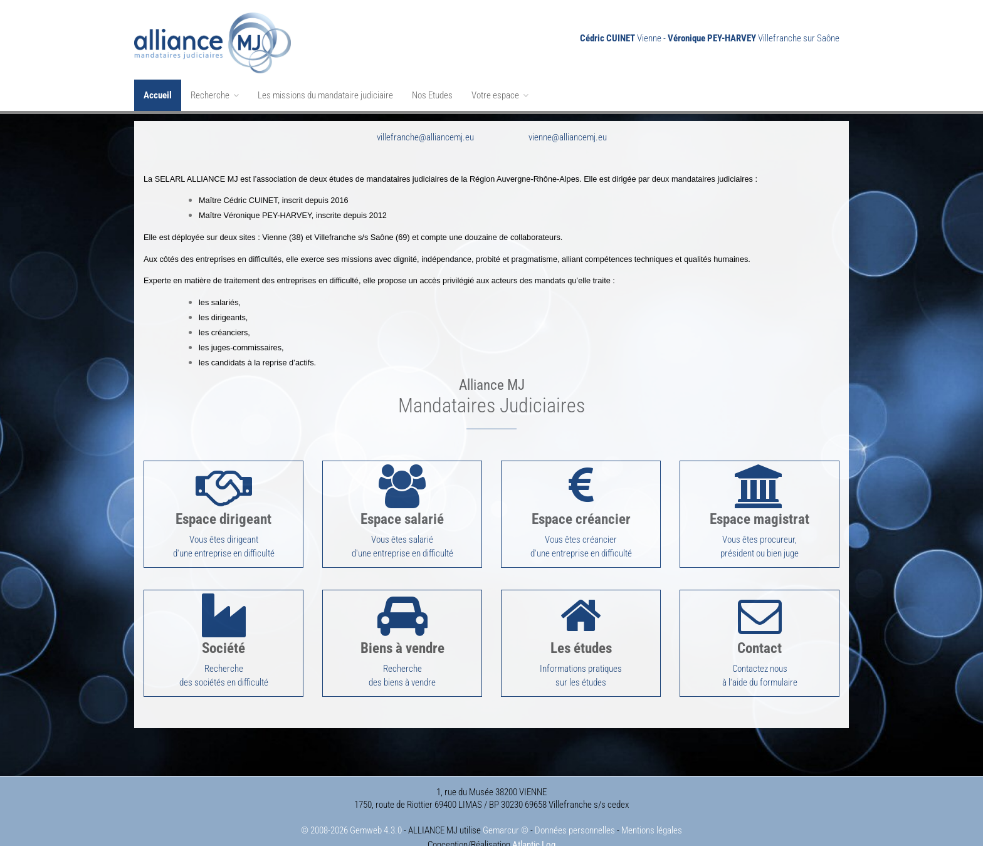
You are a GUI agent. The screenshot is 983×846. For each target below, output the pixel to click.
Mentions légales (651, 809)
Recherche (215, 95)
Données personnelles (575, 809)
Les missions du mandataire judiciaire (325, 95)
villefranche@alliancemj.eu (425, 130)
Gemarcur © (505, 809)
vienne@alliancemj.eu (567, 130)
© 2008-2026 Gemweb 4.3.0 (351, 809)
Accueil (158, 95)
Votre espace (499, 95)
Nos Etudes (432, 95)
